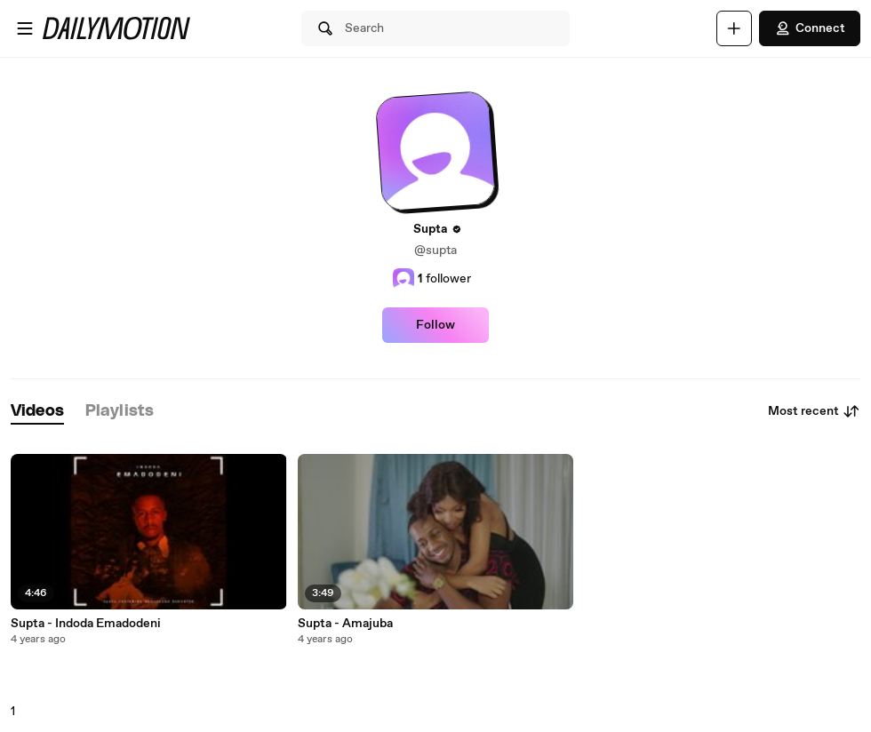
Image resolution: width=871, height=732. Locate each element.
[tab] (37, 412)
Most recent (814, 411)
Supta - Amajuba (345, 624)
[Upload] (734, 28)
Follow (435, 325)
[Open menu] (25, 28)
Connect (809, 28)
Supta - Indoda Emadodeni (86, 624)
